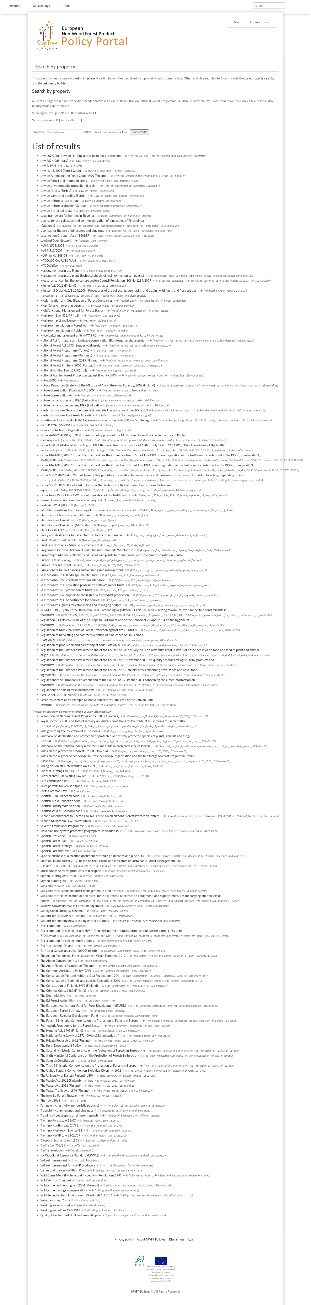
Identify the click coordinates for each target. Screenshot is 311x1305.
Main (235, 22)
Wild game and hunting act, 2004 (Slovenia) (70, 1185)
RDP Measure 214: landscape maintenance (69, 575)
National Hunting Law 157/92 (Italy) (65, 370)
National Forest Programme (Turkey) (65, 350)
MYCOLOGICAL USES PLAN (58, 260)
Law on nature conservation (59, 201)
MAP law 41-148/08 (54, 256)
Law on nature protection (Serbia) (63, 206)
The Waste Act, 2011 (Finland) (61, 1080)
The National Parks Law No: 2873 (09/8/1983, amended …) (80, 1036)
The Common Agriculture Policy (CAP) (66, 971)
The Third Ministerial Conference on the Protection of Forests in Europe (88, 1065)
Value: (88, 132)
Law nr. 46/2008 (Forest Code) (61, 171)
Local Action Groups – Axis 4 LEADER (65, 236)
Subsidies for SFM (52, 886)
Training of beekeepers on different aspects (69, 1115)
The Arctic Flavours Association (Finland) (68, 966)
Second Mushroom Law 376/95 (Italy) (66, 821)
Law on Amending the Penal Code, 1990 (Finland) (74, 176)
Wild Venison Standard (56, 1180)
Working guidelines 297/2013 (60, 1210)
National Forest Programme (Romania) (66, 355)
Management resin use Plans (60, 270)
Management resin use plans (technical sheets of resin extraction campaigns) (92, 275)
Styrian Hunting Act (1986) (58, 876)
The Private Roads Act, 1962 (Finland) (66, 1041)
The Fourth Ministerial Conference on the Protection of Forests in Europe (90, 1021)
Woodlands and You (54, 1200)
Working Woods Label (55, 1205)
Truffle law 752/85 (53, 1145)
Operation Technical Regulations (62, 430)
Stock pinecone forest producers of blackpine (71, 871)
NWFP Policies (140, 1292)
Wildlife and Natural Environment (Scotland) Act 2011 (77, 1195)
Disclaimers (176, 1239)
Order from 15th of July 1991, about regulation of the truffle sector (85, 495)
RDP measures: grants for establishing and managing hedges (81, 605)
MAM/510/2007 (52, 251)
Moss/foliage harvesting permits (62, 305)
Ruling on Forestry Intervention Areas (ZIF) (69, 766)
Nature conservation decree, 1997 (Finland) (70, 405)
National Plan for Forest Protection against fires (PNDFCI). (79, 375)
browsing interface (82, 78)
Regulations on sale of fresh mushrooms (67, 690)
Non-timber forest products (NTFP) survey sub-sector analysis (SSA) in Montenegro (96, 420)
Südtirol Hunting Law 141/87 (60, 771)
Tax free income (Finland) (57, 946)
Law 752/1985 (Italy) (54, 161)
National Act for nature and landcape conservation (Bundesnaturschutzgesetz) (93, 340)
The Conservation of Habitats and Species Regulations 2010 (80, 981)
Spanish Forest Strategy (56, 846)
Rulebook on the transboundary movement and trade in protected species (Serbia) (96, 746)
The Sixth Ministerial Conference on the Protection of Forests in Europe (88, 1055)
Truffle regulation (52, 1150)
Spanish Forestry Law (55, 851)
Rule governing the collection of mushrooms (70, 731)
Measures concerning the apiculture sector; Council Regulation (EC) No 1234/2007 (96, 280)
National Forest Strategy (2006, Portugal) (68, 365)
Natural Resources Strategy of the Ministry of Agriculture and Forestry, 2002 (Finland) (98, 385)
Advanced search (261, 22)
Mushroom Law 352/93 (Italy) (61, 315)
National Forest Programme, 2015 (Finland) (69, 360)
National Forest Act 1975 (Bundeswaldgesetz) (71, 345)
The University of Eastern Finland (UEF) (67, 1075)
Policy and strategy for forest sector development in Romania (82, 535)
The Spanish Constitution (57, 1060)
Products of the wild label (58, 540)
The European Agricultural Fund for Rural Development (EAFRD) (83, 1006)
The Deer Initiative (53, 996)
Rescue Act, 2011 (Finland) (58, 695)
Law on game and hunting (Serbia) (63, 196)
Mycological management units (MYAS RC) (69, 335)
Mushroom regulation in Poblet (62, 330)
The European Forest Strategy (60, 1011)
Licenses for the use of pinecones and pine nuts (72, 231)
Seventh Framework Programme (62, 826)
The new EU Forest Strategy (59, 1095)
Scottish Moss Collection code (61, 801)
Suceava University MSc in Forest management (72, 906)
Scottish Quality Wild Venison (60, 806)
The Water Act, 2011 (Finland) (61, 1085)
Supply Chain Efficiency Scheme (62, 911)
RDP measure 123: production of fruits (66, 590)
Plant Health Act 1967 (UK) (58, 530)
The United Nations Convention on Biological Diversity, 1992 (81, 1070)
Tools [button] (68, 6)
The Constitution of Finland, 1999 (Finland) (69, 986)
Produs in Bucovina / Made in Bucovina (67, 545)
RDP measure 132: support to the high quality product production (85, 595)
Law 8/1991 (48, 166)
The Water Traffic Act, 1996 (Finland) (65, 1090)
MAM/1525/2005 (52, 246)
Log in (192, 1239)
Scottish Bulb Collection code (60, 796)
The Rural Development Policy (61, 1045)
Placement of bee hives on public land (66, 515)
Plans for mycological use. (58, 520)
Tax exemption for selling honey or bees (67, 941)
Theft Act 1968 (50, 1100)
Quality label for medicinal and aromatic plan (71, 1215)
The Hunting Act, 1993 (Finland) (62, 1031)
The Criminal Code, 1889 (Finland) (63, 991)
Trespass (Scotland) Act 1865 (60, 1140)
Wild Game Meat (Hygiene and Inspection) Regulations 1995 (81, 1175)
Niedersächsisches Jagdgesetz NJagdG (66, 415)
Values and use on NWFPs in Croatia (65, 1170)
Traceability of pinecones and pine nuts (67, 1110)
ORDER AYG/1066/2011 (56, 425)
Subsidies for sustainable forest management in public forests (82, 891)
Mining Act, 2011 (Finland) (58, 285)
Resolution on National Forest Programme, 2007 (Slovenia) (80, 716)
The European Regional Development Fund (69, 1016)
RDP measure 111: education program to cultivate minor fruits (82, 585)
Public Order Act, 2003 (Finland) (62, 565)
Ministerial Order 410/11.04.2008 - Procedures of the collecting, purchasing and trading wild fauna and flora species (119, 290)
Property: (38, 132)
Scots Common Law (54, 791)
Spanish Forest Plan (54, 841)
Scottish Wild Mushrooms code (61, 811)
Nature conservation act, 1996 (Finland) (67, 400)
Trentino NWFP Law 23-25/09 (60, 1135)
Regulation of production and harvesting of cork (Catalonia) (80, 645)
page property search (259, 78)
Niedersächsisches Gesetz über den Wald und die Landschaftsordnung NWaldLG (94, 410)
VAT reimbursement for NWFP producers (68, 1165)
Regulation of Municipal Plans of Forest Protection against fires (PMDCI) (89, 630)
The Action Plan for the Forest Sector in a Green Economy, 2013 (83, 956)
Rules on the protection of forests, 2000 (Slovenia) (74, 751)
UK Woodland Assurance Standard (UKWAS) (70, 1155)
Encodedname (92, 101)
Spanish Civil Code (53, 836)
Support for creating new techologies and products (75, 921)
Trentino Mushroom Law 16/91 (61, 1130)
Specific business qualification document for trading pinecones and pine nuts (92, 856)
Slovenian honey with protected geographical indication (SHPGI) (83, 831)
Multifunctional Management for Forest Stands (72, 310)
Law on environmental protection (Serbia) (69, 186)
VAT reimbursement (54, 1160)
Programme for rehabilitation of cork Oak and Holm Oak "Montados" (87, 550)
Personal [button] (16, 6)
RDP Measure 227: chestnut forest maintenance (73, 580)
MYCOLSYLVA (49, 265)
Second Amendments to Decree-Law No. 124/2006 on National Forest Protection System (100, 816)
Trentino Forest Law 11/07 (58, 1120)
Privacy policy (124, 1239)
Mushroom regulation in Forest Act (64, 325)
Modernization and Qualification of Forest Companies (76, 300)
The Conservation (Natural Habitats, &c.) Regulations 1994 (80, 976)
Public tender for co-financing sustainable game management (82, 570)
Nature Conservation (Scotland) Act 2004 (68, 390)
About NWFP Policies (151, 1239)
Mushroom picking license (58, 320)
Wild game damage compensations (64, 1190)
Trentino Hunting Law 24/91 (59, 1125)
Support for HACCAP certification (63, 916)
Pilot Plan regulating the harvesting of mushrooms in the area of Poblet (88, 510)
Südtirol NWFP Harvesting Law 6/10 (65, 776)
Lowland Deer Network (56, 241)
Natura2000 (49, 380)
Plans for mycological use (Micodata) (65, 525)
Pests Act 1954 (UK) (54, 505)
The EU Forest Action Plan (58, 1001)
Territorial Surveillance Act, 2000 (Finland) (69, 951)
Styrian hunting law (53, 881)
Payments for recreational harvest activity (68, 500)
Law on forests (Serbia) (56, 191)
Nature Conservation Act (57, 395)
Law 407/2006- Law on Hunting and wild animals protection (81, 156)
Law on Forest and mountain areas (64, 181)
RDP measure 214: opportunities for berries (70, 600)
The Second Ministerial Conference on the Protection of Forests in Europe (90, 1050)
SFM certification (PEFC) (57, 781)
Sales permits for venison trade (61, 786)
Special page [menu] (43, 6)
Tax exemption (50, 926)
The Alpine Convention (56, 961)
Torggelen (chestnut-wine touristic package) (70, 1105)
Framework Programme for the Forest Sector (71, 1026)
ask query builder (54, 83)
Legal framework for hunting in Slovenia (67, 216)
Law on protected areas (56, 211)
